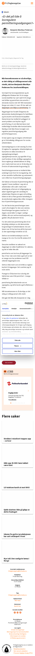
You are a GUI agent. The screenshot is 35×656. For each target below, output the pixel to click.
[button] (28, 391)
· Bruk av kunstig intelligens (17, 634)
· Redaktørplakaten (19, 649)
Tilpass (17, 346)
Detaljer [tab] (14, 308)
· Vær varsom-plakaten (20, 651)
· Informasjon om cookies (18, 636)
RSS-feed (17, 601)
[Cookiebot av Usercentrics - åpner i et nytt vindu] (25, 303)
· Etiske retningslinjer (17, 630)
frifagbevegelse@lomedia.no (17, 571)
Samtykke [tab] (5, 308)
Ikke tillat (17, 351)
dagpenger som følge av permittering (15, 108)
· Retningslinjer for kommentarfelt (17, 632)
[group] (17, 391)
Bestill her (17, 606)
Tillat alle (18, 340)
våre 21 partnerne (12, 318)
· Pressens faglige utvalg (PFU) (22, 653)
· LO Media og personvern (17, 638)
